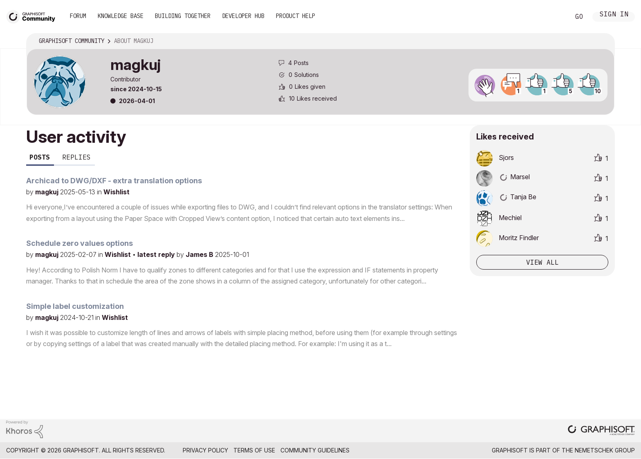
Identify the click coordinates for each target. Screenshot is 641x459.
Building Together (183, 16)
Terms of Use (254, 450)
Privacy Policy (205, 450)
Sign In (614, 15)
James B (200, 254)
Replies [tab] (76, 157)
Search (554, 16)
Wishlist (116, 192)
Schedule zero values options (79, 243)
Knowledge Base (120, 16)
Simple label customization (75, 306)
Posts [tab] (39, 157)
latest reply (157, 254)
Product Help (295, 16)
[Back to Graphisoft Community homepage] (33, 15)
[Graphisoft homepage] (601, 431)
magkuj (47, 192)
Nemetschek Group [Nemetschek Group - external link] (605, 450)
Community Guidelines (315, 450)
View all (542, 262)
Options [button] (603, 41)
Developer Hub (243, 16)
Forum (78, 16)
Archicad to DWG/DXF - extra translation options (114, 180)
